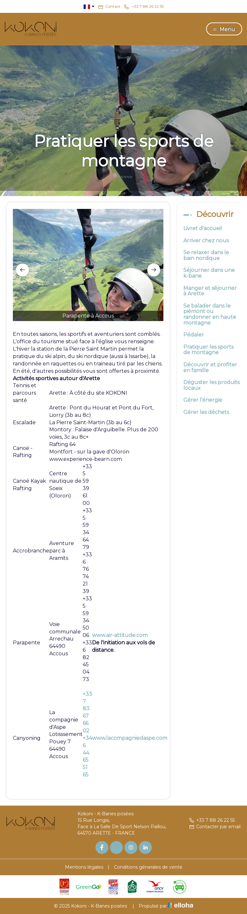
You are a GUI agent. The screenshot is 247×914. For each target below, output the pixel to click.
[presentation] (22, 270)
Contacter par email (215, 826)
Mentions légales (84, 867)
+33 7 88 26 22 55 (212, 820)
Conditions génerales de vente (148, 867)
